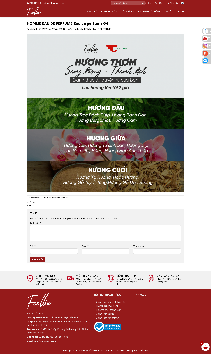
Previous (32, 202)
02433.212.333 (46, 336)
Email (85, 246)
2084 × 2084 (58, 29)
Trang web (138, 246)
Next (30, 205)
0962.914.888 (34, 3)
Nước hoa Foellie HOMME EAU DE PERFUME (89, 29)
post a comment (61, 198)
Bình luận (35, 223)
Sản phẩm (128, 11)
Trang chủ (91, 11)
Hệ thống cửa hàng (149, 11)
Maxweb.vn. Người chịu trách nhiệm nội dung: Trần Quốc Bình (120, 350)
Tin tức (168, 11)
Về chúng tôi (109, 11)
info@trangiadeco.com (55, 3)
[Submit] (142, 3)
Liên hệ (180, 11)
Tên (33, 246)
